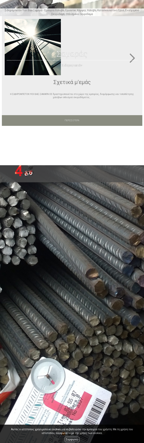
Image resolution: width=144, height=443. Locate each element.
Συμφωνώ (72, 439)
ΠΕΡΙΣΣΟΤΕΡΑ (72, 120)
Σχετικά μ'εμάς (72, 82)
